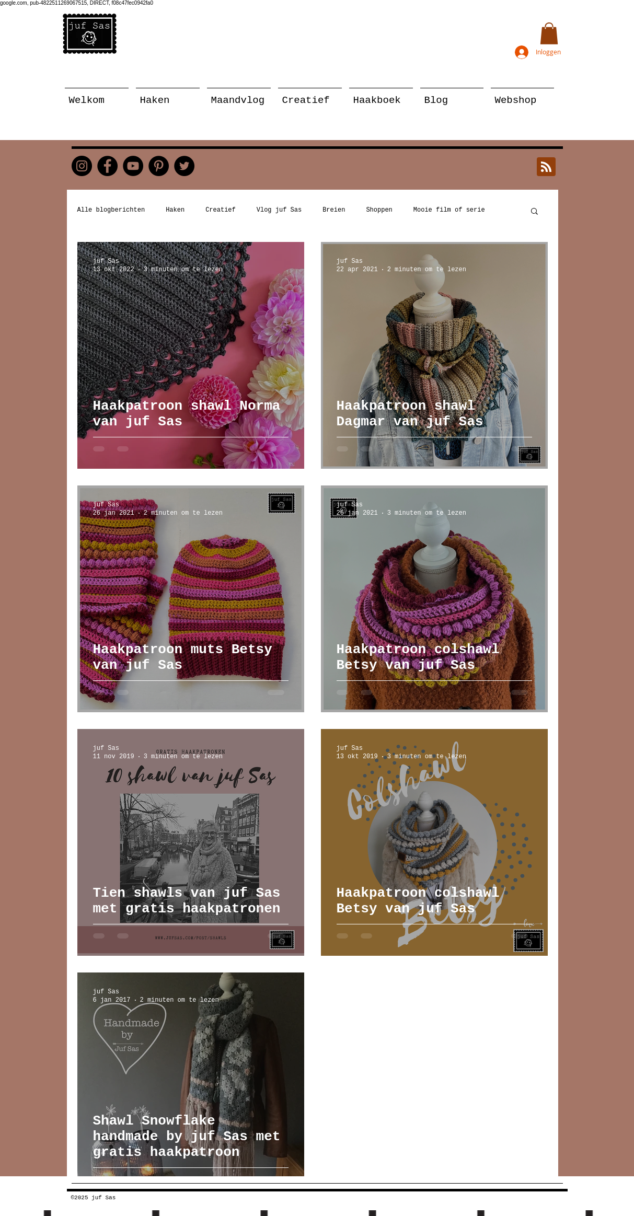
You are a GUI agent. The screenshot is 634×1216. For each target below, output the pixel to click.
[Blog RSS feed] (546, 167)
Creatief (220, 210)
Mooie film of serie (449, 210)
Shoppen (379, 210)
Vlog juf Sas (279, 210)
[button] (549, 33)
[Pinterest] (158, 166)
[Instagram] (82, 166)
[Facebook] (107, 166)
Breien (333, 210)
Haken (175, 210)
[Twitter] (184, 166)
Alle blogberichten (111, 210)
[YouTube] (133, 166)
